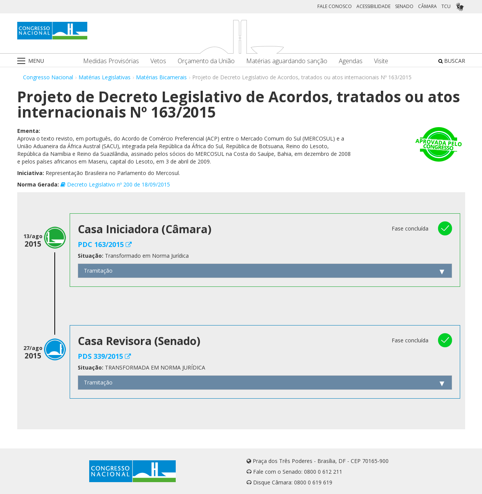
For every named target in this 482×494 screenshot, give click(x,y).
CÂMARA (427, 6)
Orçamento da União (206, 61)
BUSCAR (451, 60)
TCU (446, 6)
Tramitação (98, 270)
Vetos (158, 61)
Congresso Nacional (48, 77)
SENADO (404, 6)
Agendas (351, 61)
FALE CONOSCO (334, 6)
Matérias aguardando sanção (286, 61)
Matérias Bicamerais (161, 77)
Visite (381, 61)
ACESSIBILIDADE (373, 6)
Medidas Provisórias (111, 61)
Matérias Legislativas (104, 77)
